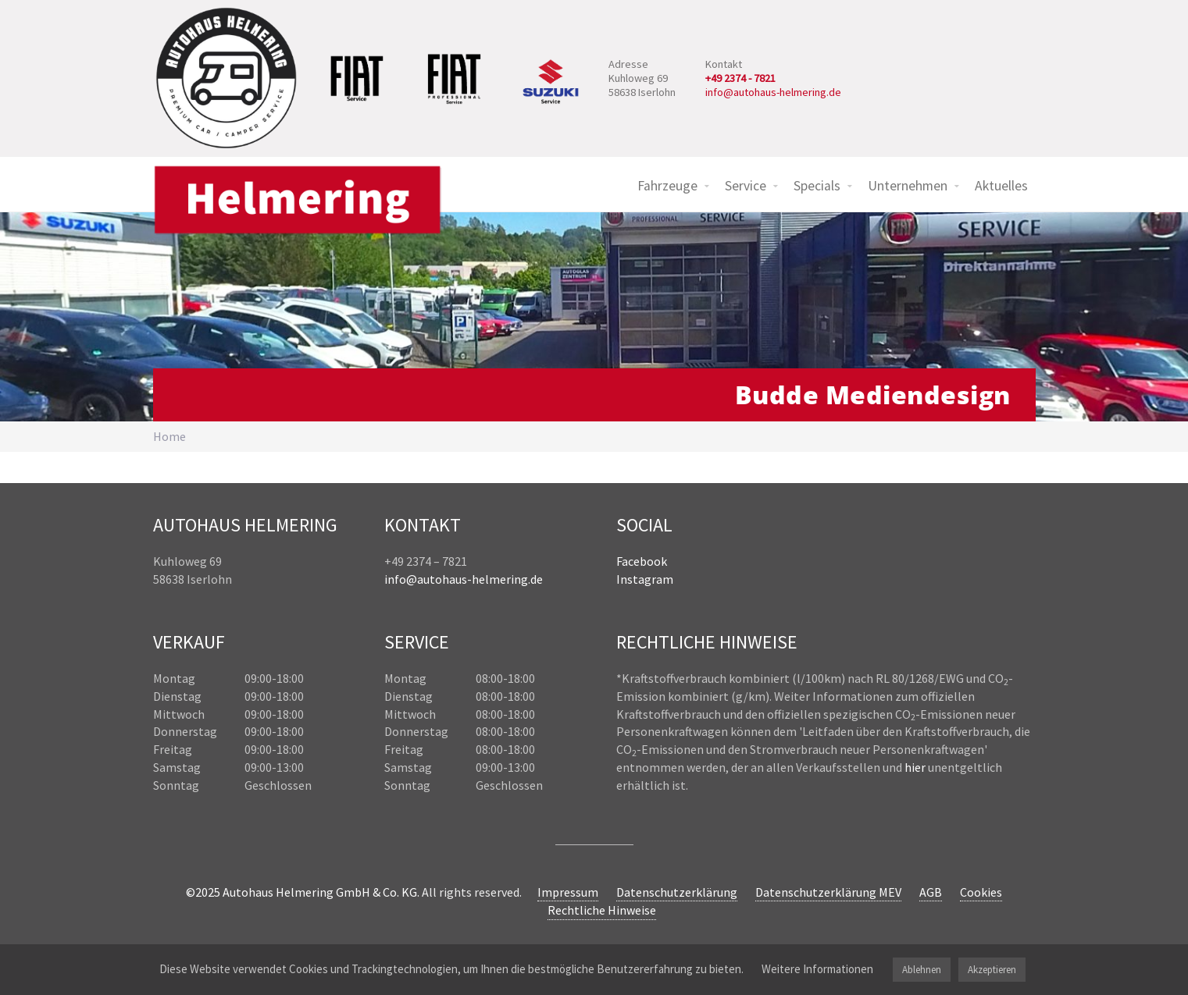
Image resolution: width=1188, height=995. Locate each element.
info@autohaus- (428, 579)
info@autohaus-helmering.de (773, 92)
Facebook (641, 561)
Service (745, 185)
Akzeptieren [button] (992, 969)
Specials (817, 185)
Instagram (644, 579)
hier (915, 767)
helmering (500, 579)
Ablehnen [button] (921, 969)
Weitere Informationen (817, 968)
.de (535, 579)
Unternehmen (907, 185)
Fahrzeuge (667, 185)
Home (169, 436)
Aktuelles (1001, 185)
